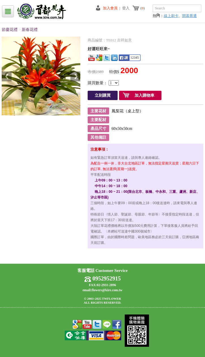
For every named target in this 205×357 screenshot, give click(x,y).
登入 (126, 8)
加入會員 (110, 8)
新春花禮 (30, 30)
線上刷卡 (171, 16)
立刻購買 (103, 95)
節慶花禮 (10, 30)
